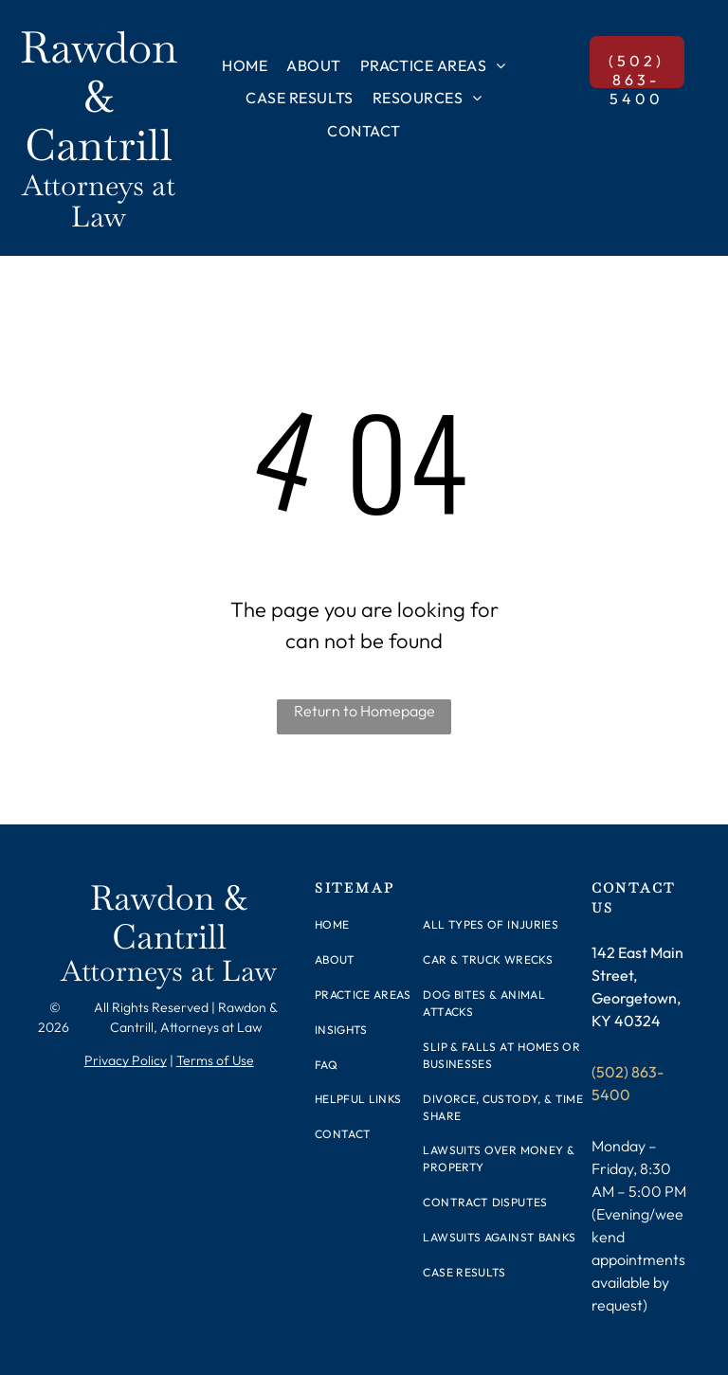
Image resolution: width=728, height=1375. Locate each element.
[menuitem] (244, 65)
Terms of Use (215, 1060)
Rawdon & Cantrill (98, 96)
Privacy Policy (125, 1060)
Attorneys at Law (98, 201)
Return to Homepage (364, 710)
